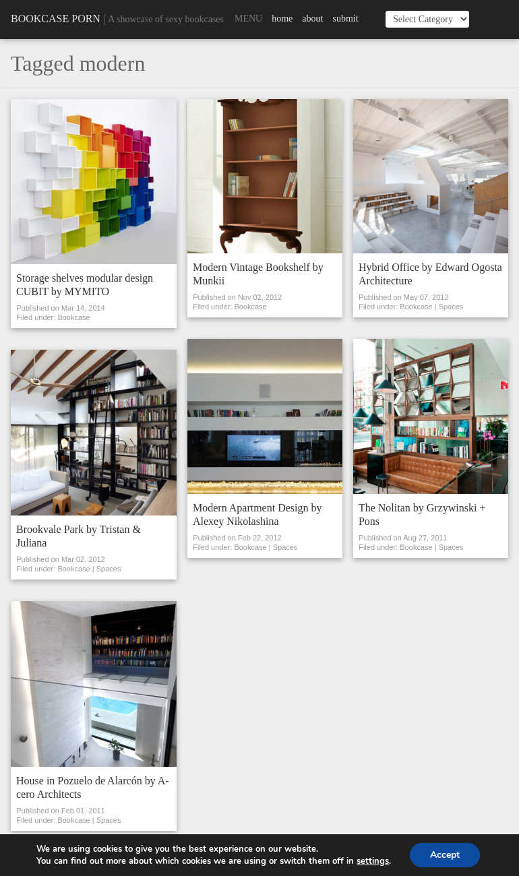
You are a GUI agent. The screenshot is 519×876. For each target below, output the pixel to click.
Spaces (108, 569)
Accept (445, 854)
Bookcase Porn (55, 18)
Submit (345, 18)
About (312, 18)
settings (373, 861)
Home (282, 18)
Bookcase (73, 317)
